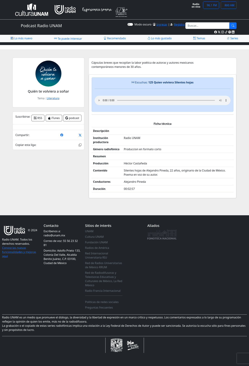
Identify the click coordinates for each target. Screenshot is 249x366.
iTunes (54, 118)
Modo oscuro (143, 24)
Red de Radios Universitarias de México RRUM (103, 265)
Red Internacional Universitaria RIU (96, 255)
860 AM (228, 5)
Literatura (53, 98)
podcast (72, 118)
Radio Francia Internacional (103, 291)
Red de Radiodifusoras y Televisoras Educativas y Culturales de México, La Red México (103, 279)
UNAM (89, 231)
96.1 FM (211, 5)
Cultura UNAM (94, 237)
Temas (199, 38)
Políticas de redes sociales (102, 302)
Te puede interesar (68, 38)
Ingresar (161, 24)
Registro (179, 24)
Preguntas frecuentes (99, 307)
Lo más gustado (159, 38)
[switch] (130, 24)
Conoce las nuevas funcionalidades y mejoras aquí (19, 252)
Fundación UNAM (96, 242)
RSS (38, 118)
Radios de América (97, 248)
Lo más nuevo (21, 38)
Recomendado (115, 38)
